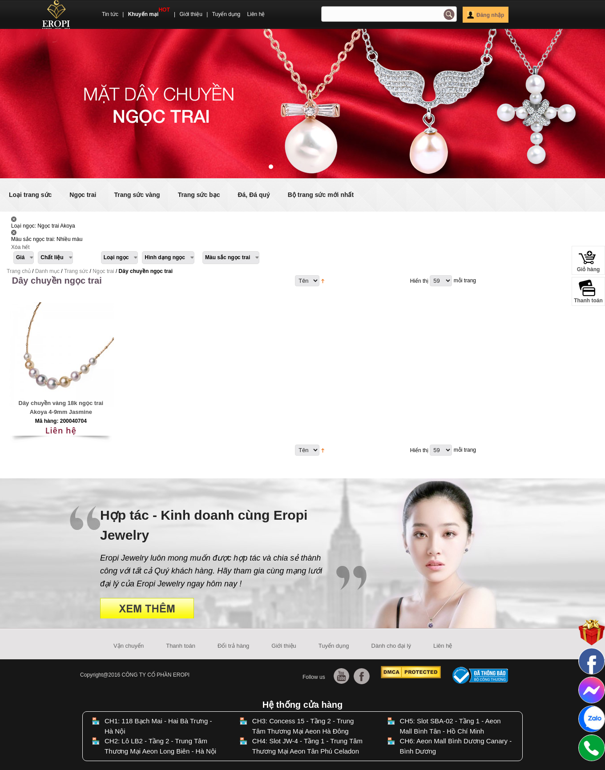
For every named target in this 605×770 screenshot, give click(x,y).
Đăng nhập (485, 15)
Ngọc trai (82, 194)
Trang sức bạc (199, 194)
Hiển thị (419, 281)
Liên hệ (256, 14)
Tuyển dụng (226, 14)
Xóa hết (20, 247)
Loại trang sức (30, 194)
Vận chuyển (128, 645)
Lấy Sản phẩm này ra (13, 219)
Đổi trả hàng (233, 645)
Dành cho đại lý (391, 645)
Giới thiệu (191, 14)
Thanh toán (180, 645)
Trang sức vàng (137, 194)
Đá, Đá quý (254, 194)
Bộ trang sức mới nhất (321, 194)
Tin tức (110, 14)
